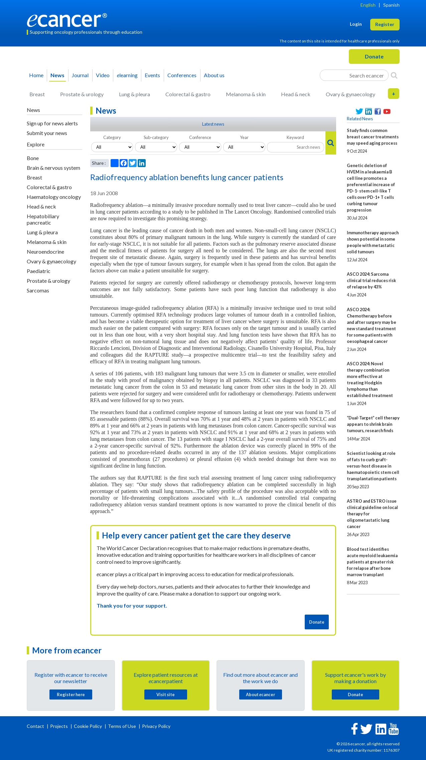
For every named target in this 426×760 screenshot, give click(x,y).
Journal (80, 75)
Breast (37, 94)
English (368, 5)
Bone (33, 158)
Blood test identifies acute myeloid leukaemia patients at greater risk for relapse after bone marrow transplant (372, 561)
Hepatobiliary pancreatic (43, 219)
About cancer (260, 694)
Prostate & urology (82, 94)
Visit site (165, 694)
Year (244, 137)
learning (127, 75)
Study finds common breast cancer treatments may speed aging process (373, 137)
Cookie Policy (88, 726)
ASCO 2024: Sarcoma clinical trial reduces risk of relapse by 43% (371, 280)
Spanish (391, 5)
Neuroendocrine (45, 251)
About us (214, 75)
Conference (200, 137)
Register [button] (384, 24)
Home (36, 75)
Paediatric (38, 271)
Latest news (213, 124)
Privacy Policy (156, 726)
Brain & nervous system (53, 167)
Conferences (181, 75)
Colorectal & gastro (187, 94)
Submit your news (47, 133)
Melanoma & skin (246, 94)
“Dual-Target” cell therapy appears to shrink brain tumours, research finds (373, 424)
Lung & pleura (134, 94)
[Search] (394, 75)
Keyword (295, 137)
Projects (59, 726)
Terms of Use (122, 726)
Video (103, 75)
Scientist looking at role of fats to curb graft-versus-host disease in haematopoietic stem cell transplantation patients (373, 466)
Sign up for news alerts (52, 123)
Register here (71, 694)
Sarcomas (38, 290)
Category (112, 137)
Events (152, 75)
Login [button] (356, 24)
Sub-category (156, 137)
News (57, 75)
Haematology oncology (54, 197)
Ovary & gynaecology (350, 94)
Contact (36, 726)
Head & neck (295, 94)
